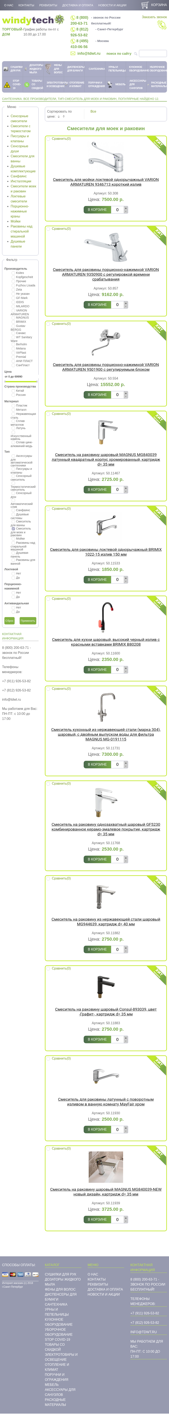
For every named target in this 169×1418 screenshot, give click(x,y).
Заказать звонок (154, 22)
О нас (8, 5)
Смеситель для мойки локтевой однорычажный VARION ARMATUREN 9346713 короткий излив (106, 182)
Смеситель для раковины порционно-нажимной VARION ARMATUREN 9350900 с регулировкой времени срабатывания (106, 274)
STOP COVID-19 (57, 1339)
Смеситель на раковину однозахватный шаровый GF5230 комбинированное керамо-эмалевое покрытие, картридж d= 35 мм (106, 829)
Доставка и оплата (77, 5)
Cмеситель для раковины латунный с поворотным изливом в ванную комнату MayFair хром (106, 1102)
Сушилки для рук (60, 1274)
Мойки (15, 221)
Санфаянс (19, 176)
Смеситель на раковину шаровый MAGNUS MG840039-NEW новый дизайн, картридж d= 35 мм (106, 1192)
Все (93, 111)
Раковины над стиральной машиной (21, 231)
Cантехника (56, 1304)
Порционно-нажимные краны (20, 211)
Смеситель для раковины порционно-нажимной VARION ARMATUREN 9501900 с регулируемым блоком (106, 367)
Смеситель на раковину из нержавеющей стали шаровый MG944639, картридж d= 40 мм (106, 921)
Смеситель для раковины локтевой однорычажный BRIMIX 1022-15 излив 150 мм (106, 552)
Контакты (26, 5)
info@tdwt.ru (89, 53)
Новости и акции (112, 5)
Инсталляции (21, 181)
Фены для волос (60, 1289)
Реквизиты (48, 5)
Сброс (9, 620)
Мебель (52, 1384)
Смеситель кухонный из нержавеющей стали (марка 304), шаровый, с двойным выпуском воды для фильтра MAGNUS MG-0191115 (106, 734)
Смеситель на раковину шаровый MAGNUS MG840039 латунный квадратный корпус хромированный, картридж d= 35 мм (106, 459)
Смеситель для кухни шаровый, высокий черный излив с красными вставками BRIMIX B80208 (106, 642)
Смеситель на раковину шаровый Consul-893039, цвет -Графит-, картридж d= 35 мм (106, 1011)
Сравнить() (61, 139)
